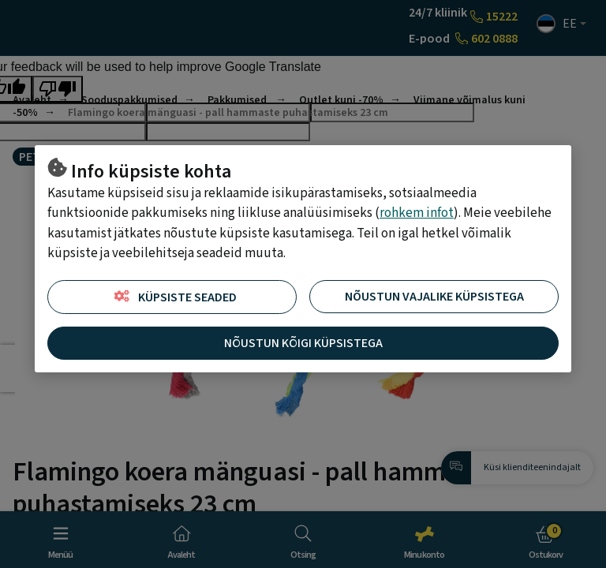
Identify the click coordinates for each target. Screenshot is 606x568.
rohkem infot (417, 213)
